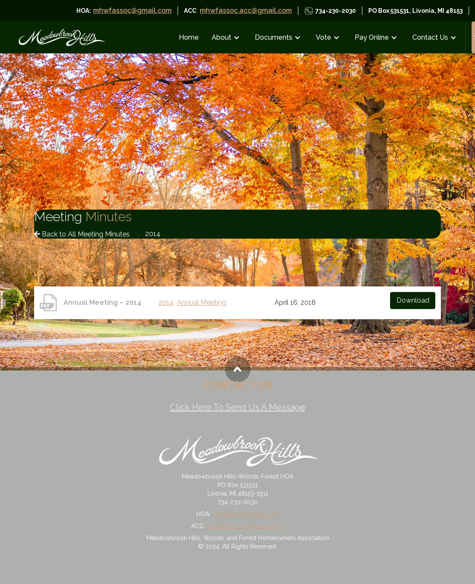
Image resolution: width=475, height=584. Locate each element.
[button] (227, 37)
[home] (61, 37)
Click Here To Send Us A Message (237, 407)
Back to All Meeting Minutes (82, 234)
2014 (166, 302)
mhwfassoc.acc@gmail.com (246, 10)
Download (412, 300)
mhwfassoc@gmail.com (132, 10)
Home (189, 37)
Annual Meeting (201, 302)
